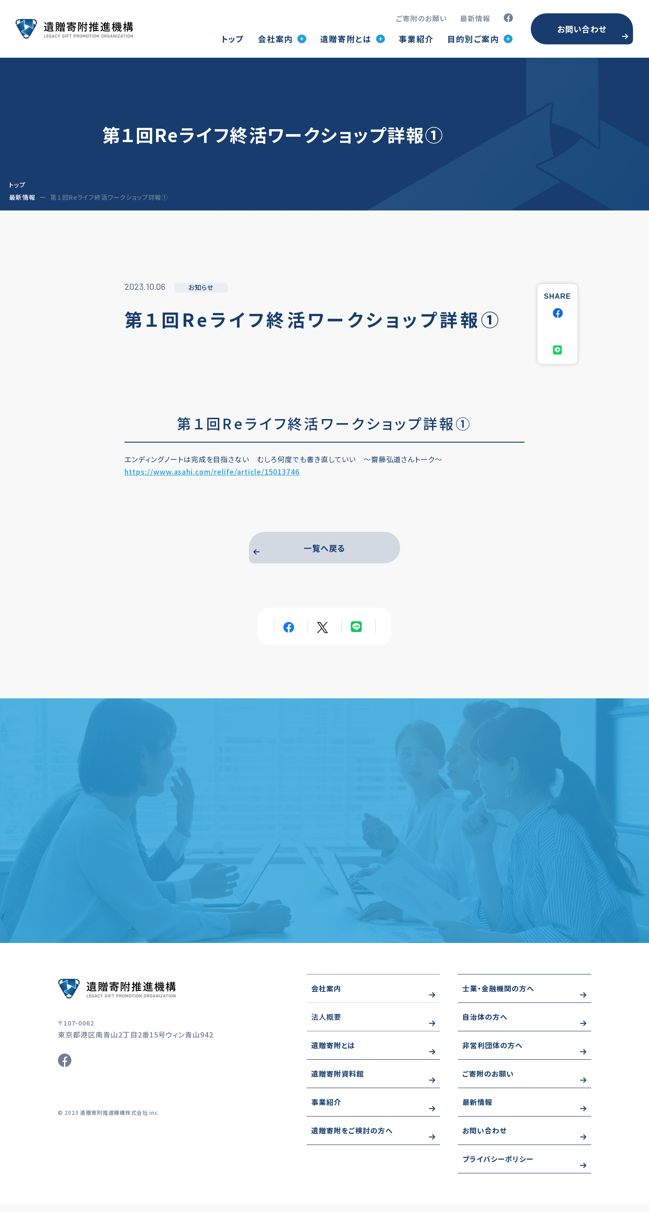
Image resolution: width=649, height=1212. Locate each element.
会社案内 (326, 995)
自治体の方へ (485, 1024)
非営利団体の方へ (492, 1052)
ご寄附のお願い (421, 18)
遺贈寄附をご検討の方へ (352, 1138)
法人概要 (326, 1024)
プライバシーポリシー (497, 1166)
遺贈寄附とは (333, 1052)
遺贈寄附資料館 (337, 1081)
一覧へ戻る (324, 549)
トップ (232, 38)
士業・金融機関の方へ (498, 995)
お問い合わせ (582, 29)
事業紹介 (416, 38)
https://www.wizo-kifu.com (142, 996)
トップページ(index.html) (74, 29)
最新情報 (475, 18)
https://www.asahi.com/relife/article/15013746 (212, 471)
